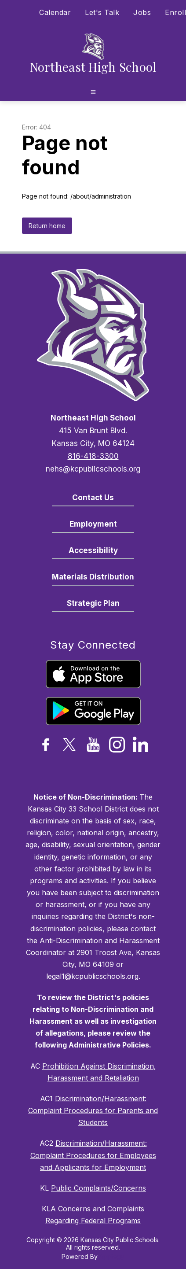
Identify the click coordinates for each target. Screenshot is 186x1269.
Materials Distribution (93, 576)
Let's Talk (102, 12)
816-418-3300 (93, 456)
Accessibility (93, 550)
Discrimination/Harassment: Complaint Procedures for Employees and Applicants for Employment (93, 1155)
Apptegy (111, 1256)
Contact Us (93, 497)
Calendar (55, 12)
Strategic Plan (93, 603)
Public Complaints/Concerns (98, 1188)
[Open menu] (93, 92)
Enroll (175, 12)
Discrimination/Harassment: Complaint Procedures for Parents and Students (93, 1110)
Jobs (142, 12)
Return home (47, 225)
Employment (93, 524)
